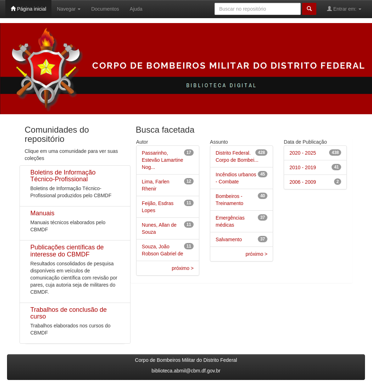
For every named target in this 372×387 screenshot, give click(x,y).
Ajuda (136, 9)
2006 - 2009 (302, 182)
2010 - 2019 (302, 167)
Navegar (68, 9)
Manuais (42, 213)
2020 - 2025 (302, 153)
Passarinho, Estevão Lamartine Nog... (162, 160)
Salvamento (229, 239)
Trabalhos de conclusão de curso (68, 313)
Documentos (105, 9)
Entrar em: (344, 9)
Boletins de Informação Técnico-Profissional (63, 176)
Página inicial (28, 9)
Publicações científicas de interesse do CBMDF (67, 251)
